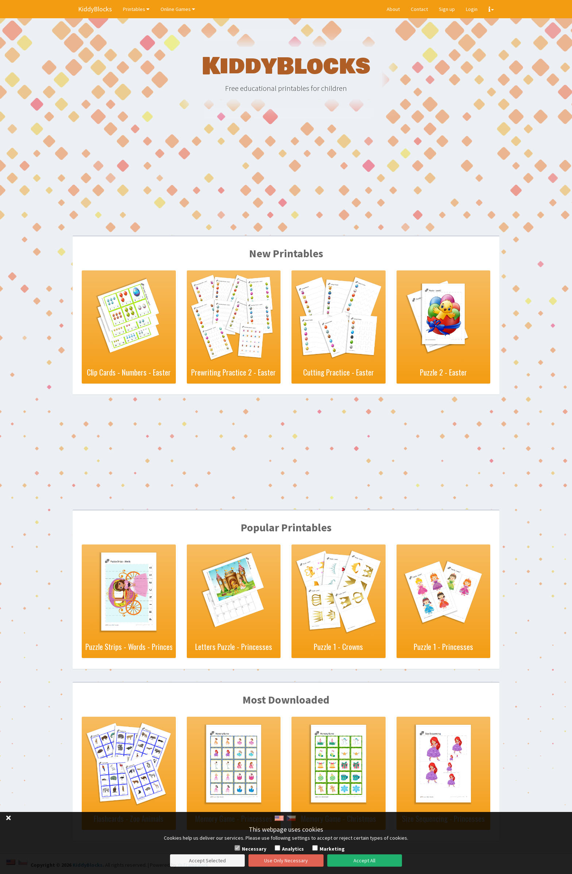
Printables (136, 9)
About (393, 9)
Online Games (178, 9)
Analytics (293, 849)
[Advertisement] (286, 179)
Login (472, 9)
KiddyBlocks (95, 9)
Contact (419, 9)
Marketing (332, 849)
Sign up (447, 9)
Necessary (254, 849)
